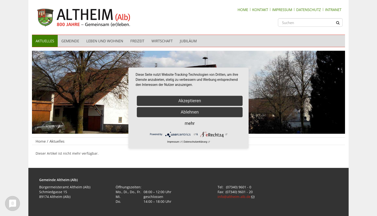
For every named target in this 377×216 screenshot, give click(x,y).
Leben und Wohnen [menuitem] (104, 40)
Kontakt (260, 9)
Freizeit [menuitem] (137, 40)
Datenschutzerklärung (195, 141)
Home (243, 9)
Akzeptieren (189, 100)
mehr (190, 123)
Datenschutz (308, 9)
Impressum (282, 9)
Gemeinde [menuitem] (70, 40)
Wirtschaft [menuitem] (162, 40)
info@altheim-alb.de (234, 196)
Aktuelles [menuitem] (45, 40)
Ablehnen (190, 111)
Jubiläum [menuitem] (188, 40)
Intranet (333, 9)
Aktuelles (57, 141)
